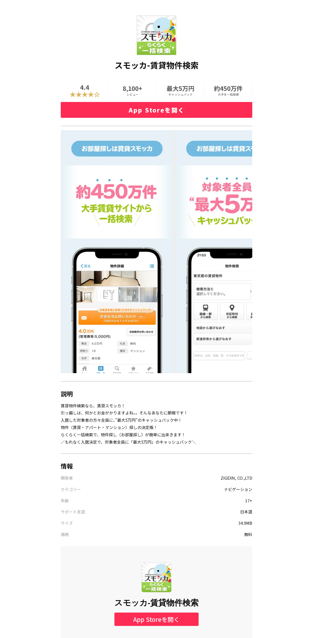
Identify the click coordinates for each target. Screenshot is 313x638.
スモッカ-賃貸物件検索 (156, 602)
